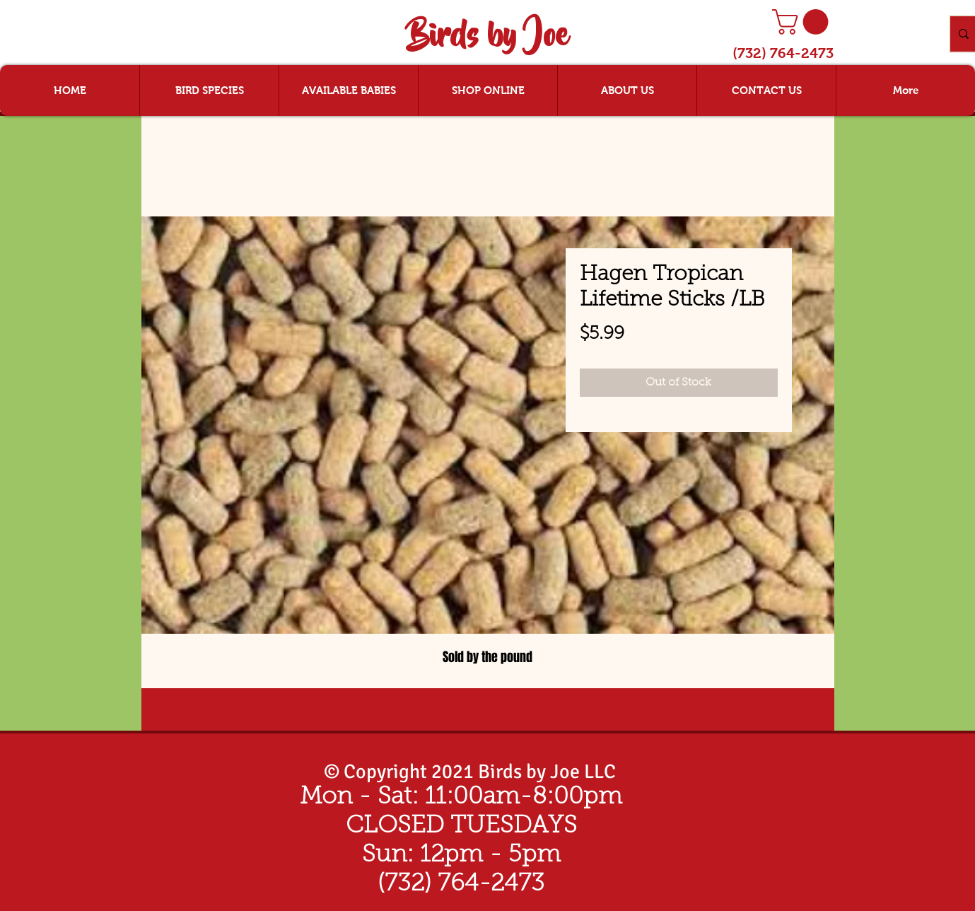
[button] (803, 22)
